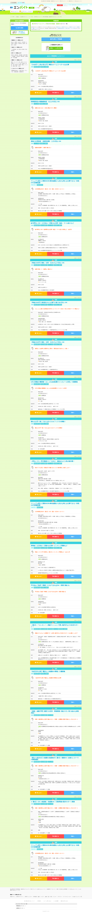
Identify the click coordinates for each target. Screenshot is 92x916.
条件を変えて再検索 (56, 39)
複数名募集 (16, 71)
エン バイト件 (21, 2)
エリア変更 (37, 7)
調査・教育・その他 (16, 66)
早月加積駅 (15, 57)
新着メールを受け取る (56, 48)
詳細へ (73, 92)
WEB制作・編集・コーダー (38, 896)
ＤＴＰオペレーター (67, 896)
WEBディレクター (28, 896)
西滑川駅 (22, 56)
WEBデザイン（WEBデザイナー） (17, 896)
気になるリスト (16, 11)
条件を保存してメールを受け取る (21, 32)
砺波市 (16, 43)
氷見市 (15, 44)
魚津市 (24, 43)
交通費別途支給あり (14, 70)
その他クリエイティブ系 (77, 896)
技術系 (23, 63)
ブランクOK (72, 28)
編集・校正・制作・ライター (51, 896)
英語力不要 (22, 70)
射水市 (19, 42)
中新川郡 (19, 43)
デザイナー (60, 896)
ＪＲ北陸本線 (13, 49)
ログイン (65, 5)
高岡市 (16, 42)
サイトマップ (80, 4)
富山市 (12, 42)
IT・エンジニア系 (18, 63)
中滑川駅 (18, 56)
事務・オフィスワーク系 (15, 62)
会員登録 (59, 5)
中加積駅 (13, 56)
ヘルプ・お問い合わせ (72, 4)
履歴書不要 (21, 71)
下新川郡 (23, 42)
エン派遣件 (13, 2)
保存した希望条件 (28, 11)
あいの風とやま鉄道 (20, 49)
